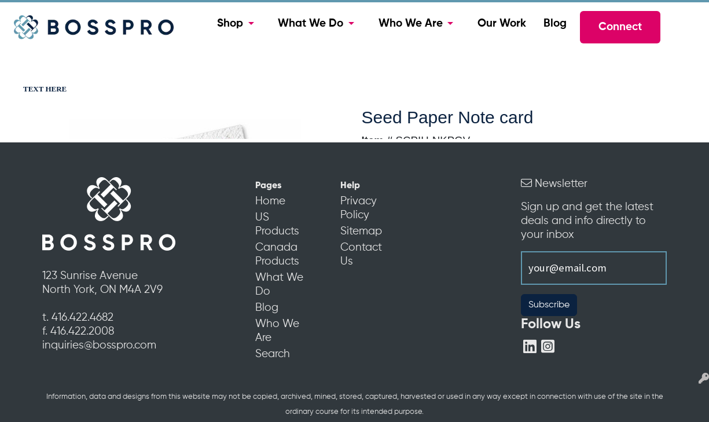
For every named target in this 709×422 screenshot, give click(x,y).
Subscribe (549, 305)
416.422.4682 (82, 318)
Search (272, 354)
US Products (277, 224)
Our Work (501, 24)
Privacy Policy (358, 208)
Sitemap (361, 231)
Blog (555, 24)
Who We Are (411, 24)
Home (270, 201)
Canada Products (277, 255)
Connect (620, 27)
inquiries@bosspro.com (99, 345)
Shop (230, 24)
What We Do (310, 24)
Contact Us (361, 255)
